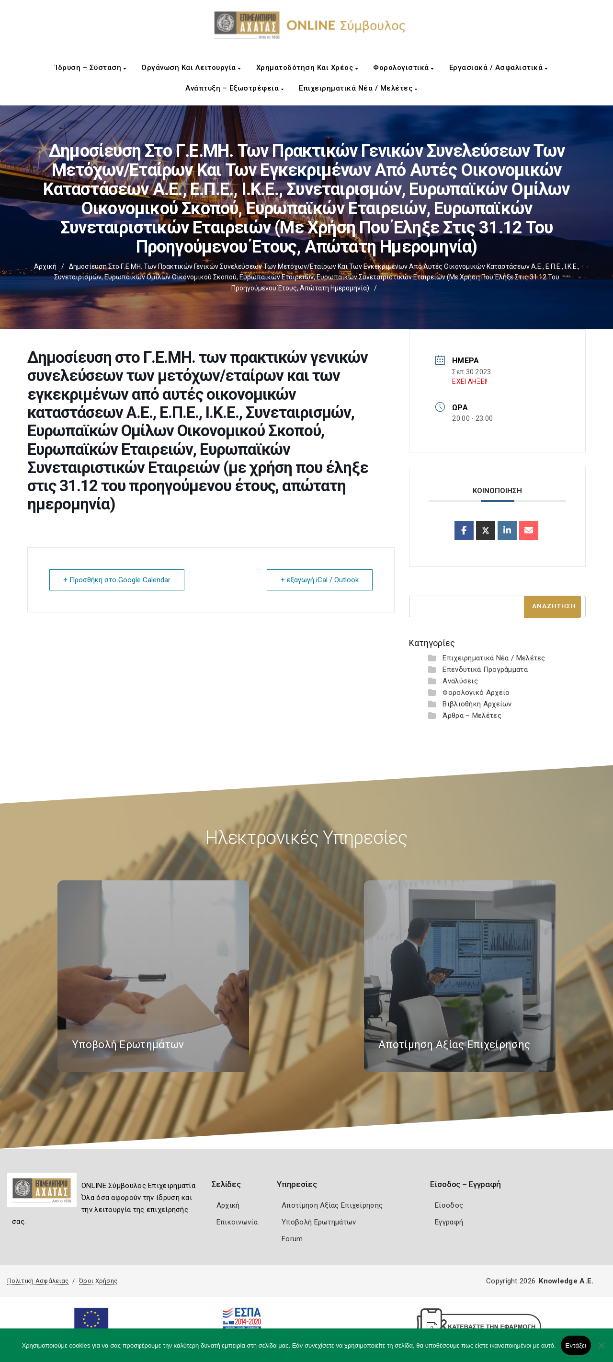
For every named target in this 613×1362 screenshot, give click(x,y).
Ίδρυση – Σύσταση (90, 67)
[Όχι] (601, 1350)
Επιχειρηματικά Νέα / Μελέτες (358, 88)
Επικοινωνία (237, 1222)
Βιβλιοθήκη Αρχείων (477, 704)
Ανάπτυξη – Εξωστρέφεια (234, 88)
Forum (292, 1239)
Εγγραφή (449, 1222)
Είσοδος (449, 1205)
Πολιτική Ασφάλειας (37, 1280)
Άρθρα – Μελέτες (472, 715)
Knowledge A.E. (566, 1281)
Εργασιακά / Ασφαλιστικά (498, 67)
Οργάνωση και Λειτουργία (191, 67)
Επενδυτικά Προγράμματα (485, 669)
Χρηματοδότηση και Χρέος (307, 67)
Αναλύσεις (460, 681)
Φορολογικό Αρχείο (476, 692)
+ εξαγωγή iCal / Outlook (320, 580)
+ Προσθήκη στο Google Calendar (116, 580)
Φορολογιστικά (403, 67)
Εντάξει (576, 1345)
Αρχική (45, 266)
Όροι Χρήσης (98, 1280)
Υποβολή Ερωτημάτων (319, 1222)
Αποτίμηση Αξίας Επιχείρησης (332, 1205)
